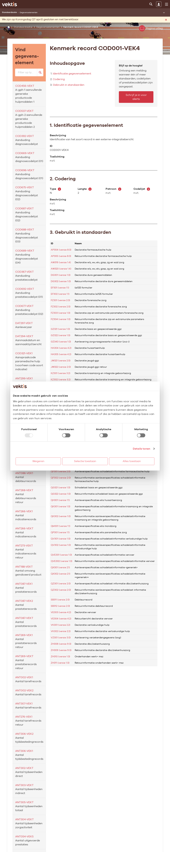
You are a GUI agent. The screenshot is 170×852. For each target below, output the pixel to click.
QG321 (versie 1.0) (60, 487)
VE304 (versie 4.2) (61, 618)
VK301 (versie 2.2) (60, 625)
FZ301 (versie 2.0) (60, 300)
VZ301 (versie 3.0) (61, 637)
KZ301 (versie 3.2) (60, 373)
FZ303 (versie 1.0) (60, 313)
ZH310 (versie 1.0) (60, 656)
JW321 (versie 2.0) (60, 360)
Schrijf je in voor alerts (136, 97)
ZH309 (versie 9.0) (61, 650)
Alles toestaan (132, 461)
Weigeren (38, 461)
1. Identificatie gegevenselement (86, 125)
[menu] (166, 4)
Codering (59, 79)
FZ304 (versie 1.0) (60, 319)
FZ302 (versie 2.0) (60, 306)
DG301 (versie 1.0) (60, 275)
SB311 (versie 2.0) (60, 599)
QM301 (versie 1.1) (60, 526)
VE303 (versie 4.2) (61, 612)
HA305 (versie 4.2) (61, 354)
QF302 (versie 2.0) (61, 477)
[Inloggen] (158, 4)
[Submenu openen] (164, 12)
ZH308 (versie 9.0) (61, 643)
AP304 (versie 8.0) (61, 249)
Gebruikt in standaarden (68, 84)
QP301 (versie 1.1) (60, 532)
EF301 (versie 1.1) (60, 287)
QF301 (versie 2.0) (60, 471)
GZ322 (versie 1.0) (60, 335)
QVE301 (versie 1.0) (61, 554)
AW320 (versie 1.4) (61, 268)
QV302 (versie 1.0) (61, 545)
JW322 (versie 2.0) (61, 367)
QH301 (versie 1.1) (60, 500)
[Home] (8, 27)
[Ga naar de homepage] (9, 4)
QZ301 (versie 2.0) (61, 583)
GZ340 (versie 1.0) (61, 341)
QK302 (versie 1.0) (61, 516)
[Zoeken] (150, 4)
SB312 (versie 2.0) (60, 606)
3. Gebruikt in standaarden (80, 232)
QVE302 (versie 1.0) (61, 561)
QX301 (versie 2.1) (60, 567)
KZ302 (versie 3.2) (61, 379)
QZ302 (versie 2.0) (61, 589)
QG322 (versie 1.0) (61, 493)
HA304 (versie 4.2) (61, 348)
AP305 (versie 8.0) (61, 256)
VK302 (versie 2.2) (61, 631)
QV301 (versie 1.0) (60, 538)
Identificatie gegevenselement (72, 73)
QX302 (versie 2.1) (60, 573)
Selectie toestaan (85, 461)
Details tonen (141, 448)
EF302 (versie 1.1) (60, 294)
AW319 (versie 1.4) (61, 262)
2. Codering (63, 178)
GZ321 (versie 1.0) (60, 329)
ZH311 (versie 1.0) (60, 662)
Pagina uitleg (151, 28)
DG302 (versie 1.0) (61, 281)
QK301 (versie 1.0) (60, 506)
